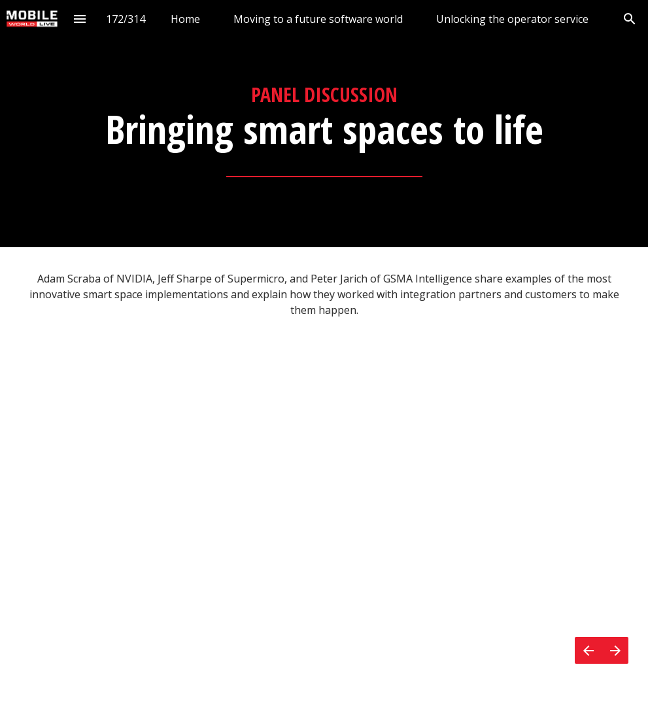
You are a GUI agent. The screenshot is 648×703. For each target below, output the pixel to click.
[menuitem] (185, 18)
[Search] (629, 18)
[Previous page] (588, 650)
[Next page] (615, 650)
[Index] (80, 18)
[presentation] (324, 123)
